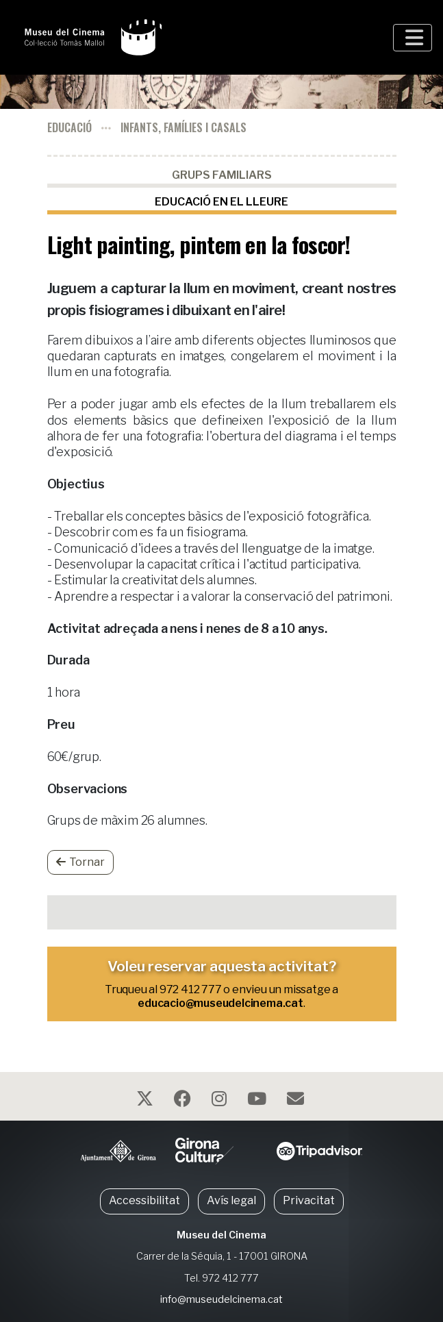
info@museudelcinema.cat (221, 1299)
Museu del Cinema (221, 1235)
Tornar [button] (80, 862)
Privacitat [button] (309, 1200)
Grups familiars (222, 175)
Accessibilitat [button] (144, 1200)
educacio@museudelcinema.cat (220, 1003)
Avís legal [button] (231, 1200)
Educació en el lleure (221, 201)
